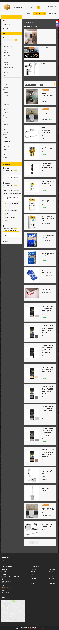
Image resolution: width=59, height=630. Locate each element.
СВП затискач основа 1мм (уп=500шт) (48, 254)
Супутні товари (44, 47)
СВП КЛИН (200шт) (47, 289)
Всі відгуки (6, 241)
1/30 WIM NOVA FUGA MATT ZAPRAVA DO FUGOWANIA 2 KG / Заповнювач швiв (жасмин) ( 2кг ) (48, 369)
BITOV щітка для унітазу (47, 489)
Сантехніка (43, 63)
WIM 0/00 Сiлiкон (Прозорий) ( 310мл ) (48, 148)
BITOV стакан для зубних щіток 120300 (48, 509)
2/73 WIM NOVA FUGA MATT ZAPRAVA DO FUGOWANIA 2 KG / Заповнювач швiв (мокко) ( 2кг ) (48, 452)
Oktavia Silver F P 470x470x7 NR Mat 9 (12, 198)
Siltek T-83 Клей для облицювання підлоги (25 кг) (48, 183)
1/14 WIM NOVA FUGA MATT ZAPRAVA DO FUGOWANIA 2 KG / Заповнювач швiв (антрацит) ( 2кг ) (48, 329)
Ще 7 (5, 117)
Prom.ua (36, 627)
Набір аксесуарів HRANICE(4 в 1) (47, 525)
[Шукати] (38, 7)
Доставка (5, 560)
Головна (29, 13)
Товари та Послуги (39, 13)
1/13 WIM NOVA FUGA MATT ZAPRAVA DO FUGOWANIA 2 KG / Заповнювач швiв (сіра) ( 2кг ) (48, 432)
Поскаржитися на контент (26, 628)
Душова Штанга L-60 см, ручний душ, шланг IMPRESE (11, 176)
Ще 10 (5, 78)
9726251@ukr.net (5, 587)
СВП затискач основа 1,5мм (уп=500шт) (48, 236)
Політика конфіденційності (37, 628)
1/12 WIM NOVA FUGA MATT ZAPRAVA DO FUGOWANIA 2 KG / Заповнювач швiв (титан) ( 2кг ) (48, 308)
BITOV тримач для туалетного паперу (47, 94)
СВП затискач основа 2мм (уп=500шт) (48, 271)
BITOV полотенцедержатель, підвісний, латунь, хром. (48, 129)
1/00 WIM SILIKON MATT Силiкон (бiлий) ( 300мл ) (47, 165)
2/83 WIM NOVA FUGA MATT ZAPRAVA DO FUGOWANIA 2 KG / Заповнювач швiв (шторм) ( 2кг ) (48, 390)
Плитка (42, 31)
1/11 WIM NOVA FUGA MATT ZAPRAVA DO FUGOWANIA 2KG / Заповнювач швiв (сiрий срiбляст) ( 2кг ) (48, 411)
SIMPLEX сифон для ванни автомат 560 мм (48, 471)
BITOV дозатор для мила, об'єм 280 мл (48, 113)
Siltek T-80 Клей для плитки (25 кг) (48, 201)
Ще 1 (5, 98)
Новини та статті (52, 13)
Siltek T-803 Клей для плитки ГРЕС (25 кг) (48, 218)
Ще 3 (5, 137)
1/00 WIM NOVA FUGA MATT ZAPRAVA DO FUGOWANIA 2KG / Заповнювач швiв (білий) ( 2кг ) (48, 349)
